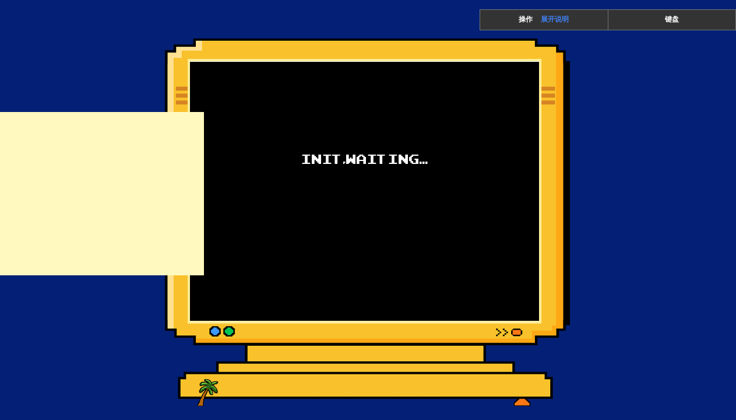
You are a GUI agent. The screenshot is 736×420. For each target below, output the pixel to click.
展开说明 (555, 19)
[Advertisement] (102, 193)
